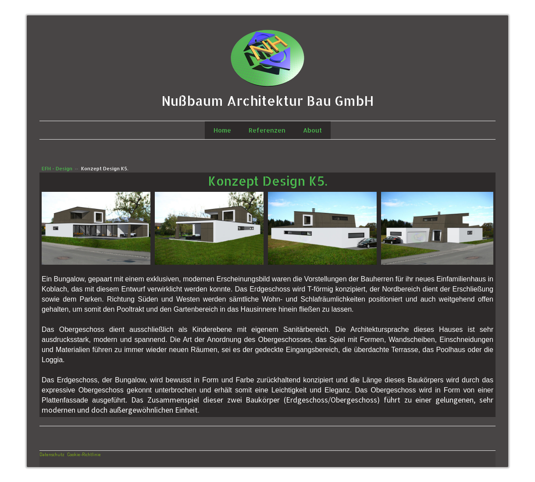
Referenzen (267, 130)
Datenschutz (51, 454)
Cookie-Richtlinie (84, 454)
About (312, 130)
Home (222, 130)
